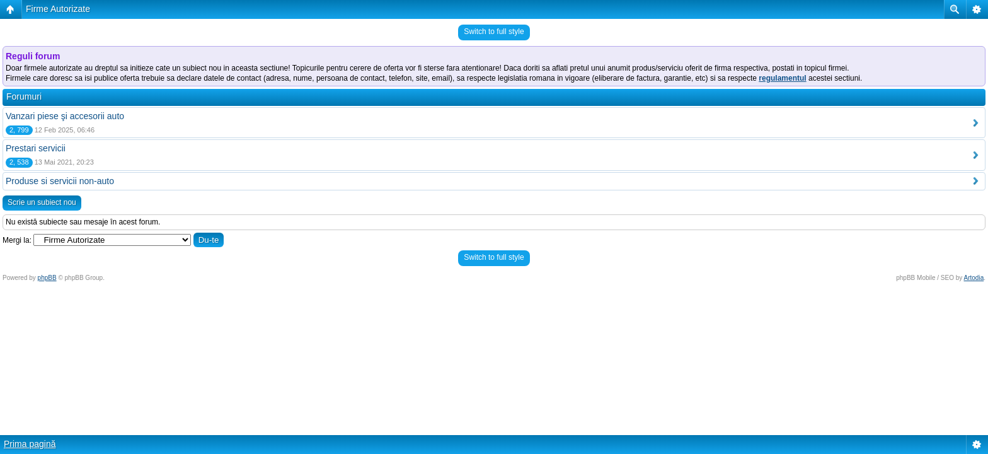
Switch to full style (494, 31)
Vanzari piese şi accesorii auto (65, 116)
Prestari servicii (36, 148)
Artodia (974, 277)
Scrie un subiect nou (42, 202)
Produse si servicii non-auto (60, 181)
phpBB (47, 277)
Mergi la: (17, 240)
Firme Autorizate (58, 9)
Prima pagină (30, 444)
